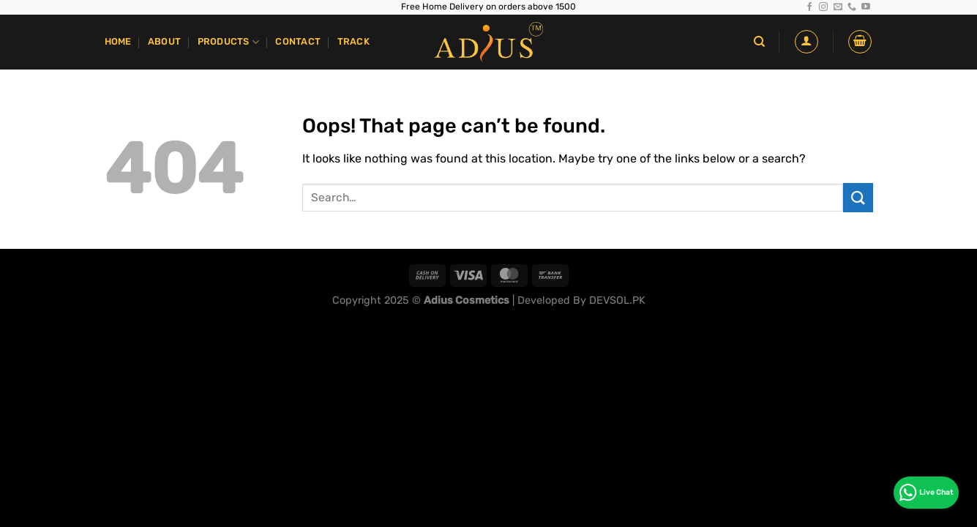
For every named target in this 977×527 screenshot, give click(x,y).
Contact (298, 41)
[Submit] (857, 197)
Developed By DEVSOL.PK (581, 300)
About (164, 41)
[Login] (806, 41)
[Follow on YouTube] (865, 7)
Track (353, 41)
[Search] (759, 42)
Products (229, 42)
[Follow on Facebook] (809, 7)
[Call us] (851, 7)
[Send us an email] (838, 7)
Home (118, 41)
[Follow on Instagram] (823, 7)
